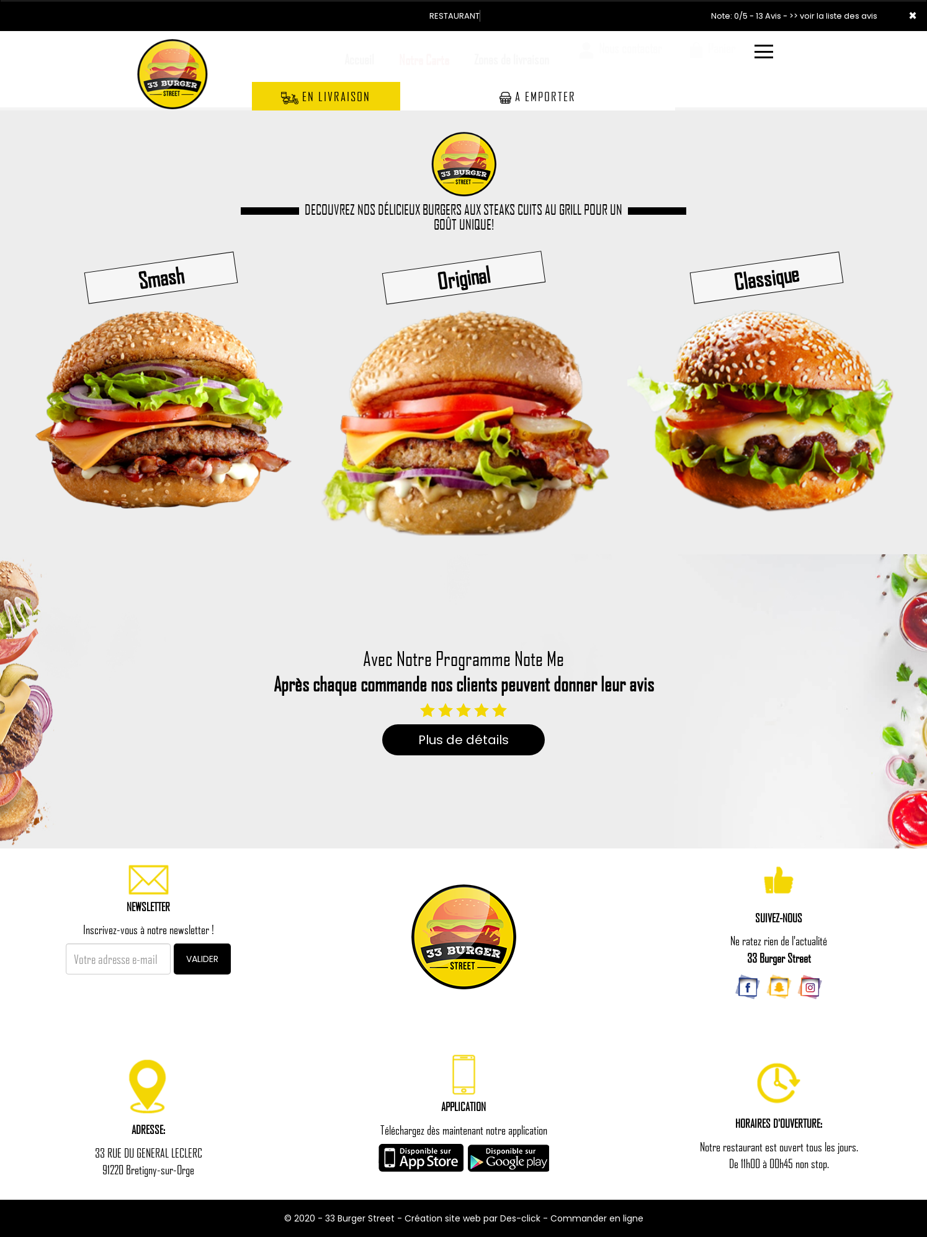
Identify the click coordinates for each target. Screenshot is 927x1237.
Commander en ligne (596, 1218)
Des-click (520, 1218)
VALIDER (202, 959)
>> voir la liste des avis (833, 16)
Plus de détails (463, 740)
